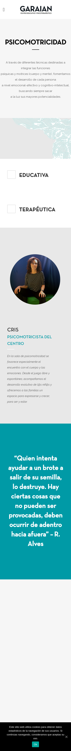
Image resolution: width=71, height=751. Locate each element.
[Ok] (66, 737)
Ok (35, 744)
